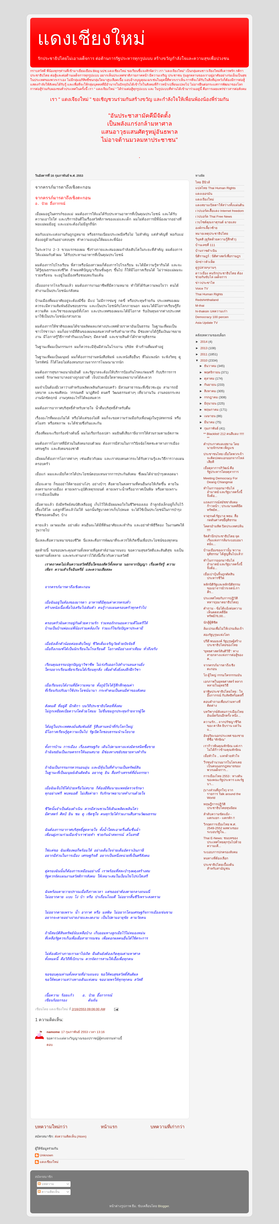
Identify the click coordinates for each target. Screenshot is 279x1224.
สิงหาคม (210, 391)
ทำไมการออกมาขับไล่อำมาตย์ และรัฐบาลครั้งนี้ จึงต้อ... (222, 492)
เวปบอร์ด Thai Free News (213, 216)
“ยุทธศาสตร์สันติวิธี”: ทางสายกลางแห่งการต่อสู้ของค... (223, 655)
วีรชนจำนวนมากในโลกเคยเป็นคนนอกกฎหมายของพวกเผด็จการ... (222, 766)
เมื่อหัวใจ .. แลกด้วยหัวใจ (221, 756)
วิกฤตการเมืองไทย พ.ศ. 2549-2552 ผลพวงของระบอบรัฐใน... (220, 828)
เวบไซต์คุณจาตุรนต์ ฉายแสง (215, 222)
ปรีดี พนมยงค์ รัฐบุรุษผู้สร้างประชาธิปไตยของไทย (222, 643)
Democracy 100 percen (212, 317)
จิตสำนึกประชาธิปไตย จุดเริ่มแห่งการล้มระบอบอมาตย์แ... (223, 540)
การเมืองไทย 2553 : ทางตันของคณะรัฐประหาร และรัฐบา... (223, 780)
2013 (204, 348)
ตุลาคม (209, 378)
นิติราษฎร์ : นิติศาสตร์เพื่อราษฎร (218, 256)
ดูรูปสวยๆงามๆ (205, 267)
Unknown (46, 1155)
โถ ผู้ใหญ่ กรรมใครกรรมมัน (222, 675)
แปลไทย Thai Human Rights (215, 188)
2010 (204, 360)
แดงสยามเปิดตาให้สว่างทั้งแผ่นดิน (219, 205)
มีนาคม (210, 422)
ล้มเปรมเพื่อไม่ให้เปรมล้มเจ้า (223, 628)
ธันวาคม (210, 366)
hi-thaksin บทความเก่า (211, 311)
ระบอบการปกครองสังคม (220, 852)
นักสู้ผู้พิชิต (210, 622)
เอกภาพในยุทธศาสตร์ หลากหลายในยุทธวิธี (223, 683)
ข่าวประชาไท (205, 283)
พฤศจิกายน (212, 372)
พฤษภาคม (212, 409)
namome (53, 1032)
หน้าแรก (109, 1126)
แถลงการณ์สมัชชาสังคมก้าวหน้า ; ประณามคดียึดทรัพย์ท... (222, 506)
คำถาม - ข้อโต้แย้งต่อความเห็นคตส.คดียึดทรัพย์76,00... (222, 612)
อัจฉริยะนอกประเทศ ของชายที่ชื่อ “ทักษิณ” (223, 737)
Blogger (163, 1206)
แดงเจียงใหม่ (204, 199)
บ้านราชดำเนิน (206, 250)
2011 (204, 354)
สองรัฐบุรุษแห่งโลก (216, 635)
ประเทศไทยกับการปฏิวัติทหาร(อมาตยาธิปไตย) (221, 600)
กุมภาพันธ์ (211, 428)
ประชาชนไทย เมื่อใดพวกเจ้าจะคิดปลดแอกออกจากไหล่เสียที (223, 457)
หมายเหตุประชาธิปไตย (211, 233)
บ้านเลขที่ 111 (205, 245)
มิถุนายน (210, 403)
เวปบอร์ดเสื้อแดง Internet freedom (219, 211)
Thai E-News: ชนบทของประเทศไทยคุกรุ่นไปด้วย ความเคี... (222, 842)
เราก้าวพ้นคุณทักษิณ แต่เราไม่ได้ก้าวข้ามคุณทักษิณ (223, 748)
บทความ (46, 1184)
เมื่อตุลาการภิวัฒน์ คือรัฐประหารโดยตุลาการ (221, 470)
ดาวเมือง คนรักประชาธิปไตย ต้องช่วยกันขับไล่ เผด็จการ (219, 275)
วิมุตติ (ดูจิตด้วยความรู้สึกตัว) (215, 239)
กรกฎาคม (211, 397)
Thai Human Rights (209, 294)
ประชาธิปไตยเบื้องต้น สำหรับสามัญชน (218, 866)
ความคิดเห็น (48, 1192)
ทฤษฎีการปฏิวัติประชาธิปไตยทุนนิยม (220, 806)
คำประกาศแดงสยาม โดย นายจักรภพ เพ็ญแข (221, 446)
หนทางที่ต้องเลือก (215, 858)
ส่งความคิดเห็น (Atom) (71, 1136)
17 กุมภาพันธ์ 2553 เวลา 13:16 (83, 1032)
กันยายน (210, 384)
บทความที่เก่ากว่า (167, 1126)
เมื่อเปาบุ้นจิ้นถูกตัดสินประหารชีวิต (218, 576)
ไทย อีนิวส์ (202, 182)
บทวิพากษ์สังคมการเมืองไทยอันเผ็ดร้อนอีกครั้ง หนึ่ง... (223, 713)
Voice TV (201, 288)
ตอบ (50, 1045)
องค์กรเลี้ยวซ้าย (206, 228)
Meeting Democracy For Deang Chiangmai (220, 480)
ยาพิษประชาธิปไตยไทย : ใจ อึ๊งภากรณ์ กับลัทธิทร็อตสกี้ (223, 693)
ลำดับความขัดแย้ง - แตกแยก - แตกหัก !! (219, 816)
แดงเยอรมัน (203, 193)
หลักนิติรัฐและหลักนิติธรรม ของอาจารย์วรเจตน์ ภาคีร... (221, 588)
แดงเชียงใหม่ (91, 38)
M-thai (199, 305)
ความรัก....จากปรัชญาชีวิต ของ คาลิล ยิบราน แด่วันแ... (222, 725)
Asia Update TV (206, 322)
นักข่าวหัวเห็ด (205, 262)
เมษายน (210, 416)
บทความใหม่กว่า (51, 1126)
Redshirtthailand (207, 300)
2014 (204, 341)
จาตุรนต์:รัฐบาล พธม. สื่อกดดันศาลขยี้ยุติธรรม (220, 518)
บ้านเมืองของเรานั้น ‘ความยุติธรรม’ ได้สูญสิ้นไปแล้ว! (223, 552)
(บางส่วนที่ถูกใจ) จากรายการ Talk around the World (222, 794)
